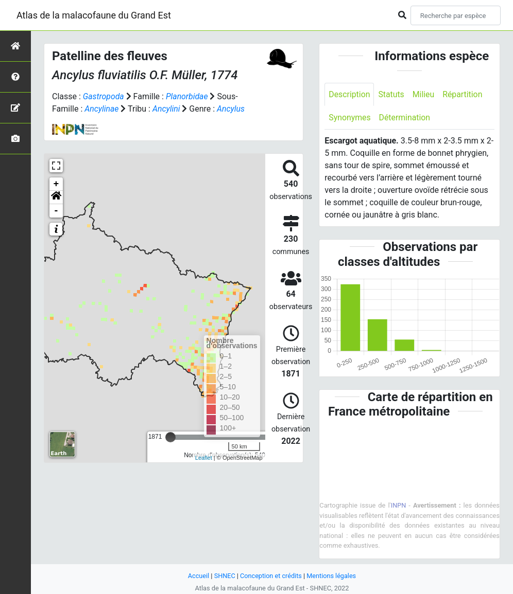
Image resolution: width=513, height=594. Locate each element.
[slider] (170, 437)
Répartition (463, 94)
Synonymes (350, 118)
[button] (56, 197)
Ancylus (231, 109)
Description (349, 94)
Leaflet (203, 458)
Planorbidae (187, 96)
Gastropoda (104, 96)
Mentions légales (332, 576)
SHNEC (223, 576)
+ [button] (56, 184)
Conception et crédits (271, 576)
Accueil (198, 576)
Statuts (392, 94)
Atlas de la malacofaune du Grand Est (93, 15)
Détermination (406, 118)
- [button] (56, 211)
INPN (398, 506)
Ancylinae (101, 109)
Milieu (424, 94)
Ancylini (167, 109)
